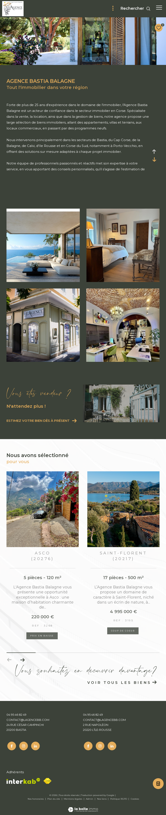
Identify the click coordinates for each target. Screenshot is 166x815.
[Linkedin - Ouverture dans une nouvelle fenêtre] (34, 745)
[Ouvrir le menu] (159, 7)
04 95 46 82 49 (16, 714)
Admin (90, 798)
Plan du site (54, 798)
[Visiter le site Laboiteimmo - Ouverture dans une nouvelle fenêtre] (83, 806)
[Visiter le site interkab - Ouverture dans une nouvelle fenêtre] (23, 780)
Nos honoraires (36, 798)
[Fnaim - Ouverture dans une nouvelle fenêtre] (47, 780)
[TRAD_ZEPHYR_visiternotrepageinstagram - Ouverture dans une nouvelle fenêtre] (22, 745)
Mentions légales (73, 798)
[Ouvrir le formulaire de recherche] (135, 8)
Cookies (135, 798)
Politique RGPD (118, 798)
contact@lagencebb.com (27, 720)
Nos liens (102, 798)
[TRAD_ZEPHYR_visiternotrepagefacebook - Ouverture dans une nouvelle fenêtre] (10, 745)
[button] (22, 660)
